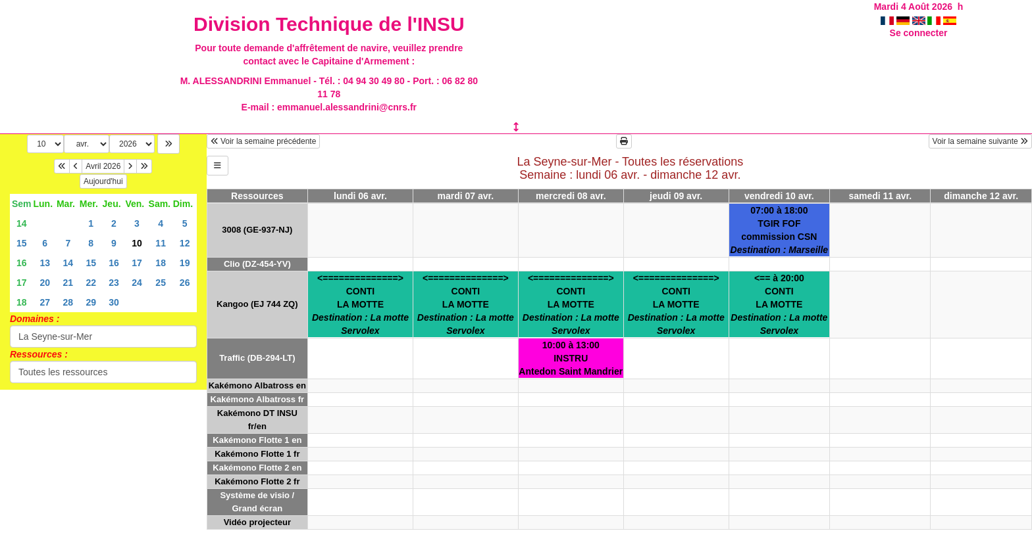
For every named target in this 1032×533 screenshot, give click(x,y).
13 (44, 263)
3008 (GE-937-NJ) (257, 230)
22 (91, 282)
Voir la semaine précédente (264, 141)
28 (68, 302)
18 (160, 263)
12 (185, 243)
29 (91, 302)
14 (21, 223)
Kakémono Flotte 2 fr (257, 481)
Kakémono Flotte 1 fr (257, 454)
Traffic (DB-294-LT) (257, 358)
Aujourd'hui (103, 181)
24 (137, 282)
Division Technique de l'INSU (329, 24)
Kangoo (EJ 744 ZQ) (257, 304)
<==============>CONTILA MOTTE (360, 304)
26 (185, 282)
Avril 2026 (103, 166)
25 (160, 282)
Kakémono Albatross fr (258, 399)
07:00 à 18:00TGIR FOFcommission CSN (780, 230)
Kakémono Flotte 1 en (257, 440)
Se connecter (919, 33)
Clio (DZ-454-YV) (257, 264)
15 (21, 243)
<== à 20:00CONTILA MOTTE (779, 304)
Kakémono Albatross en (257, 385)
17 (137, 263)
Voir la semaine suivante (980, 141)
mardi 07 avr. (466, 196)
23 (114, 282)
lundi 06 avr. (360, 196)
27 (44, 302)
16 (21, 263)
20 (44, 282)
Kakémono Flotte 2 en (257, 468)
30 (114, 302)
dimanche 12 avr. (981, 196)
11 (160, 243)
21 (68, 282)
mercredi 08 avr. (571, 196)
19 (185, 263)
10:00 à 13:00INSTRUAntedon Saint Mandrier (571, 358)
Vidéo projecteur (257, 522)
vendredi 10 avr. (779, 196)
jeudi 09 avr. (676, 196)
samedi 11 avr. (880, 196)
